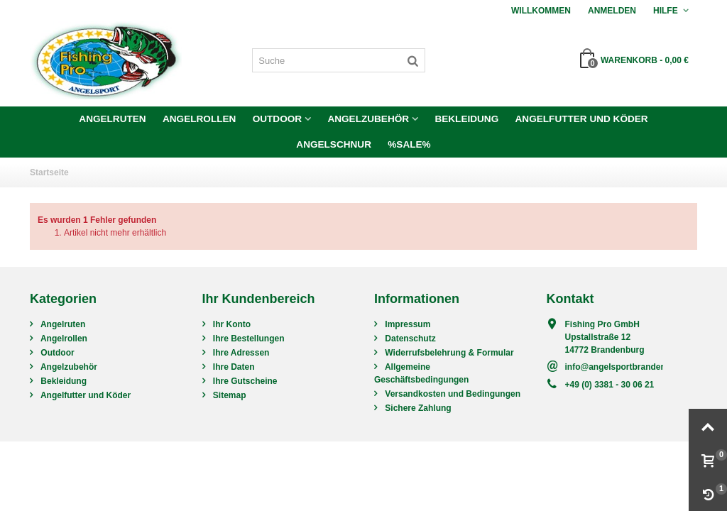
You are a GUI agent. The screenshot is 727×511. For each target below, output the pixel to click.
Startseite (49, 172)
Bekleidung (466, 119)
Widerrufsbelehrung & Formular (448, 353)
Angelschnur (333, 144)
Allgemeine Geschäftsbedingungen (421, 373)
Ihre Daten (233, 367)
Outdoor (277, 119)
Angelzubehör (368, 119)
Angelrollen (199, 119)
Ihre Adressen (240, 353)
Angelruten (112, 119)
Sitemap (228, 395)
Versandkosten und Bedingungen (451, 394)
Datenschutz (409, 339)
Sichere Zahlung (417, 408)
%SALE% (409, 144)
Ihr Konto (231, 324)
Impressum (406, 324)
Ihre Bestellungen (248, 339)
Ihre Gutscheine (244, 381)
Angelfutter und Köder (581, 119)
